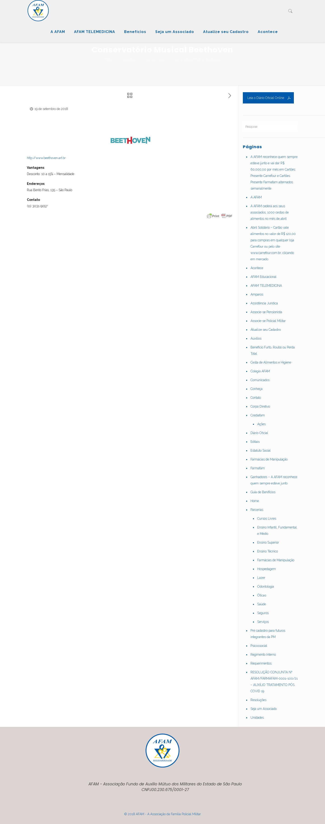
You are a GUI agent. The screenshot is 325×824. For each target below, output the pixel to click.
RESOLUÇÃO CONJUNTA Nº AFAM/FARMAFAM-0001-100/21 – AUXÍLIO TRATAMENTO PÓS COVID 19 (274, 681)
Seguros (263, 613)
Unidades (257, 717)
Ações (261, 424)
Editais (255, 442)
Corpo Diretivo (260, 406)
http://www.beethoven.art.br (46, 158)
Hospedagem (266, 569)
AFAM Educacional (263, 277)
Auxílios (256, 338)
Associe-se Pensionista (266, 312)
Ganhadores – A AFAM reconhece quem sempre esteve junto (274, 480)
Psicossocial (259, 646)
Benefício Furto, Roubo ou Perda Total (273, 350)
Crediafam (258, 415)
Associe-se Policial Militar (268, 321)
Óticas (261, 595)
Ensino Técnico (267, 551)
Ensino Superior (268, 542)
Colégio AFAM (260, 371)
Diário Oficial (259, 433)
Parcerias (257, 510)
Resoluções (258, 700)
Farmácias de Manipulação (269, 459)
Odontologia (265, 586)
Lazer (261, 578)
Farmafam (258, 468)
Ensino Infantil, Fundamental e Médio (277, 530)
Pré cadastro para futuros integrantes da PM (268, 634)
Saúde (261, 604)
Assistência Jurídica (264, 303)
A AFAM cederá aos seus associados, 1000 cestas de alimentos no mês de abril (270, 212)
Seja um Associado (264, 709)
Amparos (257, 294)
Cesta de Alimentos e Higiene (271, 362)
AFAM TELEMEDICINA (266, 285)
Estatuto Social (261, 450)
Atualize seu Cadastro (266, 329)
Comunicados (260, 380)
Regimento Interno (263, 654)
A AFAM (256, 197)
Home (109, 59)
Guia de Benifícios (263, 492)
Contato (256, 397)
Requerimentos (261, 663)
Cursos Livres (154, 59)
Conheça (256, 389)
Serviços (263, 622)
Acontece (129, 59)
